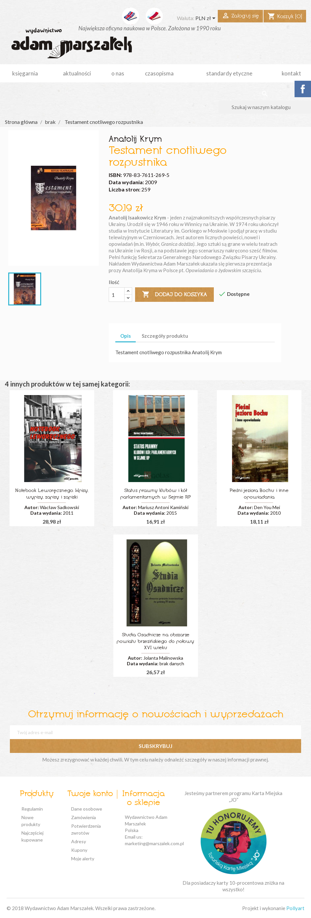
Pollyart (295, 908)
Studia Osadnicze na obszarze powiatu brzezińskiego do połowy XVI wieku (155, 642)
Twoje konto (90, 794)
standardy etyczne (229, 73)
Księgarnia (25, 73)
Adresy (78, 841)
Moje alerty (82, 858)
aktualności (77, 73)
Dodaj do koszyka (174, 294)
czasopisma (159, 73)
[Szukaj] (264, 107)
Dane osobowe (86, 809)
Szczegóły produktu (165, 336)
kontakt (291, 73)
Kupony (79, 850)
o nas (117, 73)
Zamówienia (83, 817)
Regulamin (32, 809)
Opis (125, 336)
